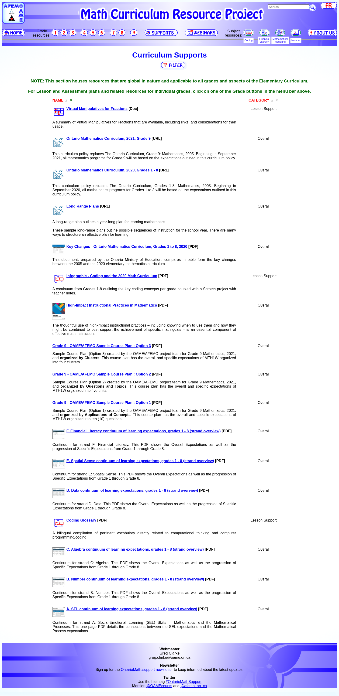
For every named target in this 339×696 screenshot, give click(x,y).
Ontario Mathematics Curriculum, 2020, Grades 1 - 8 (112, 170)
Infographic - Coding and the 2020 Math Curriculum (111, 276)
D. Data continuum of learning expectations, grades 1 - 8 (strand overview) (132, 490)
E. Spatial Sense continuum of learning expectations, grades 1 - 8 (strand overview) (140, 461)
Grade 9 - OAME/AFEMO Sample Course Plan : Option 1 (101, 403)
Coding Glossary (81, 520)
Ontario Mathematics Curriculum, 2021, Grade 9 (108, 138)
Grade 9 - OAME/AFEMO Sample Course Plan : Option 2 (101, 374)
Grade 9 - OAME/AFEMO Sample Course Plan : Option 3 (101, 346)
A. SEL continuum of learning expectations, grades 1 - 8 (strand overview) (131, 609)
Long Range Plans (82, 206)
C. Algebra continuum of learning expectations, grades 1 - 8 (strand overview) (135, 549)
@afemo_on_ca (193, 686)
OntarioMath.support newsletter (147, 670)
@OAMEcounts (159, 686)
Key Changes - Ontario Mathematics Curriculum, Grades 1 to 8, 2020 (126, 247)
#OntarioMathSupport (183, 682)
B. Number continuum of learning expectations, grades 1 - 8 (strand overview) (135, 579)
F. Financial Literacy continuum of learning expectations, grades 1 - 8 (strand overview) (143, 431)
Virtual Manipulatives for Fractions (97, 109)
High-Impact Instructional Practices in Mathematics (111, 305)
